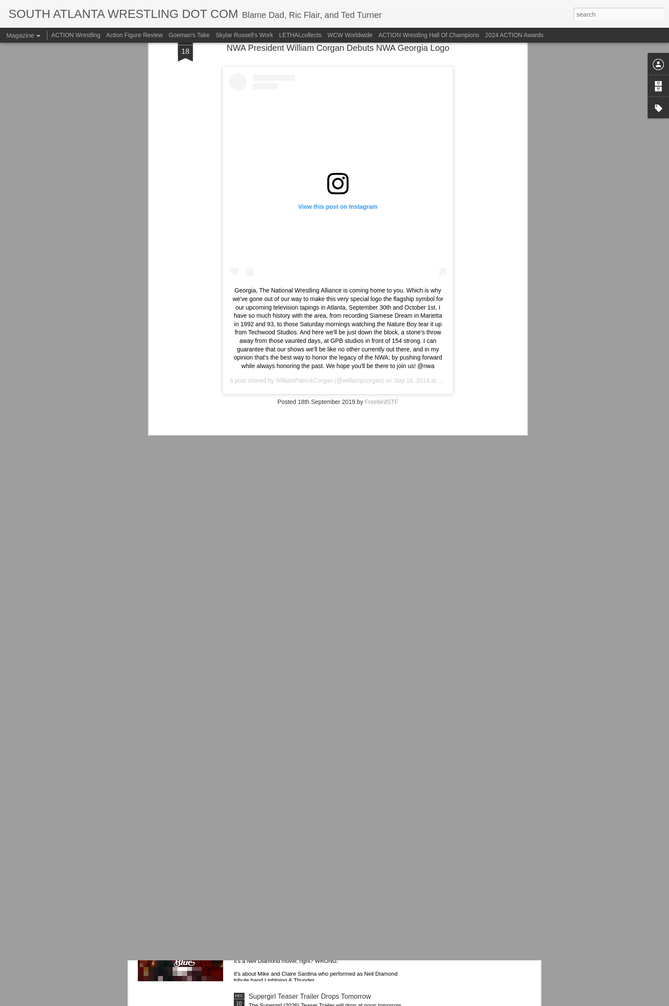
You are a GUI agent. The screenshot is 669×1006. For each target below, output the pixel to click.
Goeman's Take (189, 35)
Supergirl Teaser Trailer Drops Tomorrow (310, 996)
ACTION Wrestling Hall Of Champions (428, 35)
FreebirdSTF (381, 277)
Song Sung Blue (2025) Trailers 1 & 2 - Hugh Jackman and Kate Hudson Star (316, 903)
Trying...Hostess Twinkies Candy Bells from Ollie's (324, 802)
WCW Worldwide (350, 35)
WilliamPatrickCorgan (304, 255)
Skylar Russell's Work (244, 35)
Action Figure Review (134, 35)
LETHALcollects (300, 35)
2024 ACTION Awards (514, 35)
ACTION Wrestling (75, 35)
